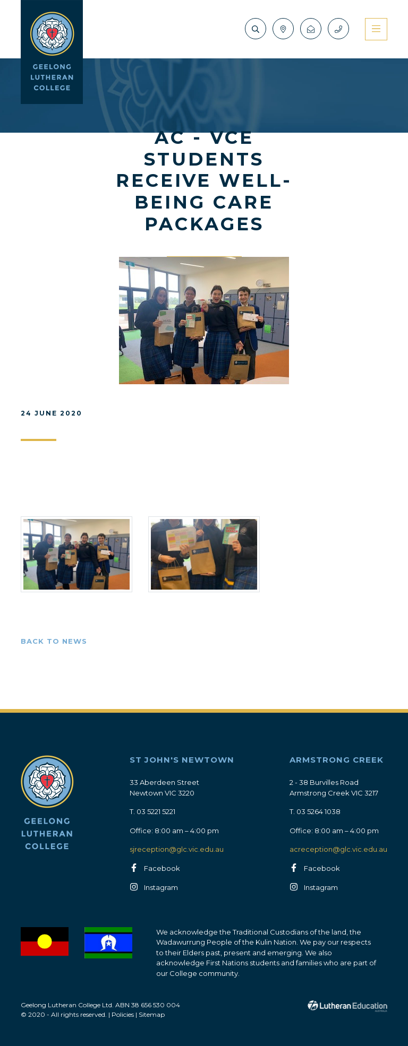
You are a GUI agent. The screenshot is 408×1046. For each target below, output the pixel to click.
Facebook (162, 868)
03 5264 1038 (318, 811)
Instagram (161, 887)
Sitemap (152, 1014)
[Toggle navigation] (376, 29)
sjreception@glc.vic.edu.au (177, 849)
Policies (123, 1014)
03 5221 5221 (156, 811)
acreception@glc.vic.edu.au (338, 849)
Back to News (54, 641)
